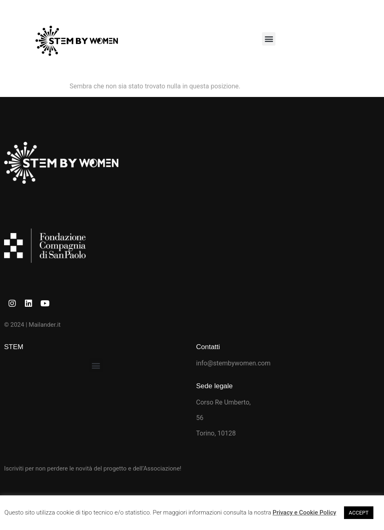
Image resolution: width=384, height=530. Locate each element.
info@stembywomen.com (233, 363)
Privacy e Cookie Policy (304, 512)
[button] (268, 39)
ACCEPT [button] (359, 513)
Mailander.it (44, 324)
